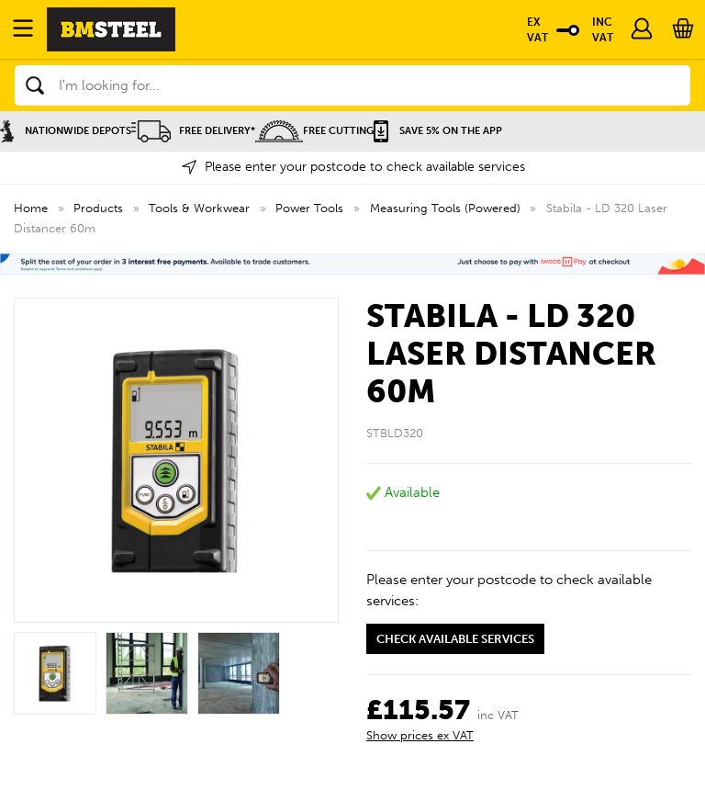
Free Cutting (314, 131)
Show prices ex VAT (420, 735)
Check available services (455, 639)
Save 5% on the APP (438, 131)
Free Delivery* (193, 131)
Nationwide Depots (65, 131)
